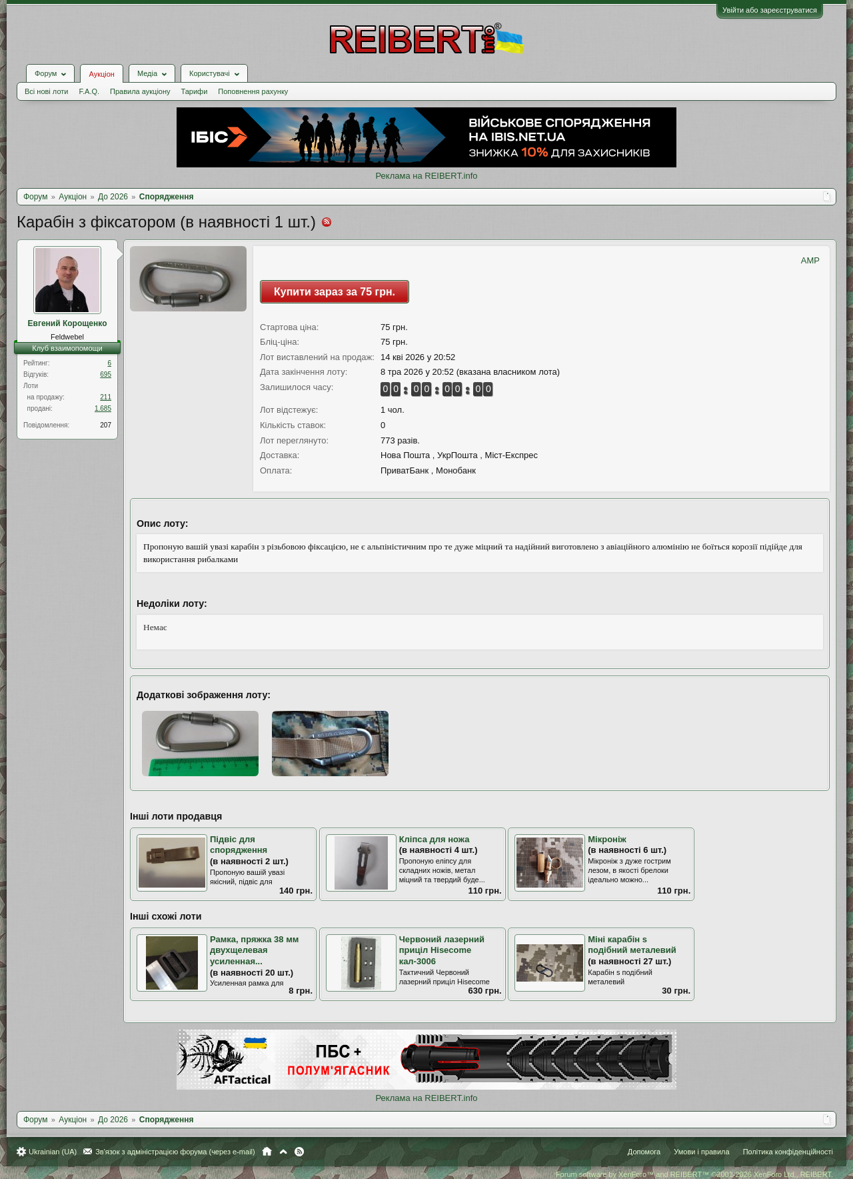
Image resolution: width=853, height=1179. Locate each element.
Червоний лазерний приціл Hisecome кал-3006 (441, 950)
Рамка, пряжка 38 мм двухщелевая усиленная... (254, 950)
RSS (299, 1151)
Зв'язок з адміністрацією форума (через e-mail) (175, 1152)
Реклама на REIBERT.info (426, 176)
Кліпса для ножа (434, 839)
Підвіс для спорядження (238, 845)
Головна (267, 1151)
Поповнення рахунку (253, 91)
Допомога (644, 1152)
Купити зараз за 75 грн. (334, 291)
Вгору (283, 1151)
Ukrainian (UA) (53, 1152)
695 (105, 374)
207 (105, 425)
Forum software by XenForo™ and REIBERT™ (694, 1174)
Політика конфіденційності (788, 1152)
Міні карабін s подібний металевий (632, 945)
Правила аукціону (140, 91)
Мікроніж (607, 839)
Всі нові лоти (46, 91)
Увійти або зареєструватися (769, 10)
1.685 (103, 408)
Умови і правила (701, 1152)
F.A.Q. (89, 91)
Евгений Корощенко (67, 323)
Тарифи (194, 91)
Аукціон (101, 74)
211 (105, 397)
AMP (810, 260)
